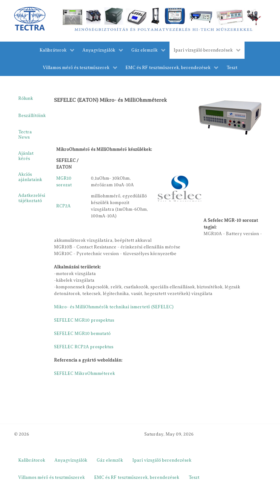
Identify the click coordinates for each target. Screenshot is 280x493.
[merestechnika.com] (162, 20)
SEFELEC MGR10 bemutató (82, 333)
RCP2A (63, 206)
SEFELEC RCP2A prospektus (83, 346)
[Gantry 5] (29, 18)
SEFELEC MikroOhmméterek (84, 373)
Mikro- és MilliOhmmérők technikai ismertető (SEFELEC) (114, 306)
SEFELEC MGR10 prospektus (84, 320)
